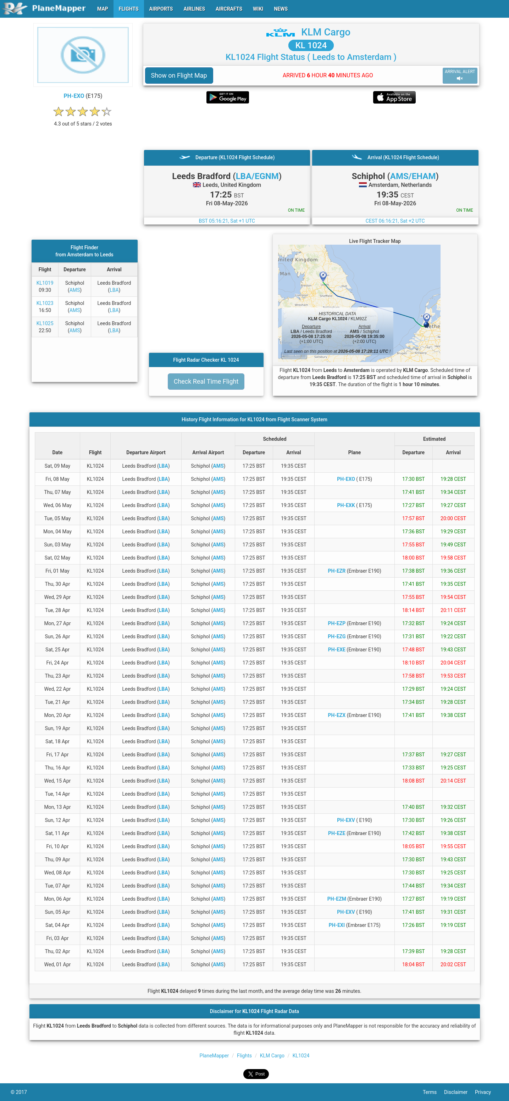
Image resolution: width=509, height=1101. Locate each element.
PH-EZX (337, 715)
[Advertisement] (311, 127)
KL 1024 (311, 45)
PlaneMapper (214, 1055)
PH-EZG (336, 636)
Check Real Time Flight (206, 381)
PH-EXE (336, 649)
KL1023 (45, 303)
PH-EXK (346, 505)
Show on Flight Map (179, 75)
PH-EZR (336, 571)
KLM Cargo (325, 32)
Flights (244, 1055)
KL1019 (45, 283)
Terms (433, 1092)
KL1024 (301, 1055)
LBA (114, 290)
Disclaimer (459, 1092)
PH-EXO (74, 96)
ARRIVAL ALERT (460, 75)
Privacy (486, 1092)
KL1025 (45, 323)
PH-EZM (336, 899)
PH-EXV (346, 820)
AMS (75, 290)
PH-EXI (337, 925)
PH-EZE (336, 833)
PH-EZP (336, 623)
